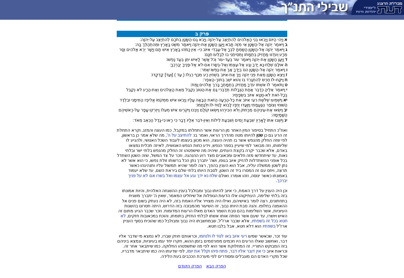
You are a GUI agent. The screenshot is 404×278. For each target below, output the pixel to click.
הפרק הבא (216, 266)
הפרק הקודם (189, 266)
